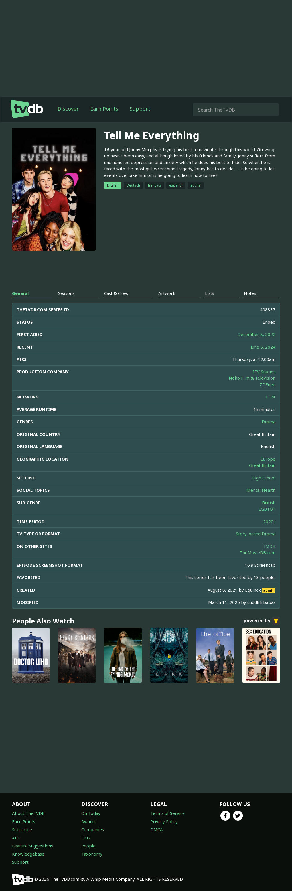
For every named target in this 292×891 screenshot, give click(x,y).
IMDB (269, 546)
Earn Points (104, 108)
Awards (88, 821)
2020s (269, 521)
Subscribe (22, 829)
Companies (92, 829)
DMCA (156, 829)
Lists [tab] (209, 293)
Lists (85, 838)
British (268, 502)
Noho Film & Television (252, 378)
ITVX (270, 397)
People (88, 846)
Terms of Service (167, 813)
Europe (268, 459)
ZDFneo (267, 384)
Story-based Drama (255, 533)
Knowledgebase (28, 854)
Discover (68, 108)
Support (140, 108)
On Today (90, 813)
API (15, 838)
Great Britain (262, 465)
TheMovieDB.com (257, 552)
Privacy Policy (164, 821)
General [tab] (20, 293)
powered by (262, 621)
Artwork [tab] (166, 293)
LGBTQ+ (267, 509)
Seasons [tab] (66, 293)
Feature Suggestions (32, 846)
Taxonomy (91, 854)
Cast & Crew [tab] (116, 293)
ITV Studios (264, 371)
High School (263, 478)
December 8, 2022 (256, 334)
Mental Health (260, 490)
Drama (268, 421)
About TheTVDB (28, 813)
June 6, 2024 (263, 347)
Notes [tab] (250, 293)
